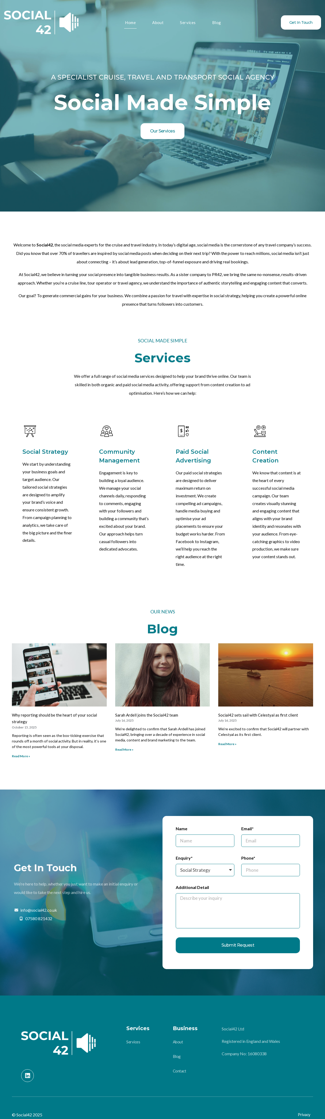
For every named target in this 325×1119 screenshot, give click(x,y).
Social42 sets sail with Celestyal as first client (258, 715)
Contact (179, 1071)
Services (187, 22)
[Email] (270, 840)
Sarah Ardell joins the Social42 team (146, 715)
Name (181, 829)
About (158, 22)
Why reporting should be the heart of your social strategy (54, 718)
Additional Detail (192, 887)
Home (131, 22)
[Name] (205, 840)
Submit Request (237, 945)
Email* (247, 829)
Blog (215, 22)
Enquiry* (184, 858)
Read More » (21, 756)
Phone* (248, 858)
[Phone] (270, 870)
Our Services (162, 131)
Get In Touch (301, 22)
